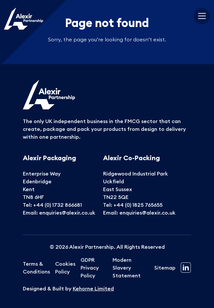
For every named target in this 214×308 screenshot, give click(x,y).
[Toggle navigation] (202, 16)
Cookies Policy (65, 267)
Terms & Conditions (36, 267)
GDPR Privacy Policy (90, 268)
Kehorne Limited (93, 288)
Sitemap (165, 267)
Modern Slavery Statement (127, 268)
